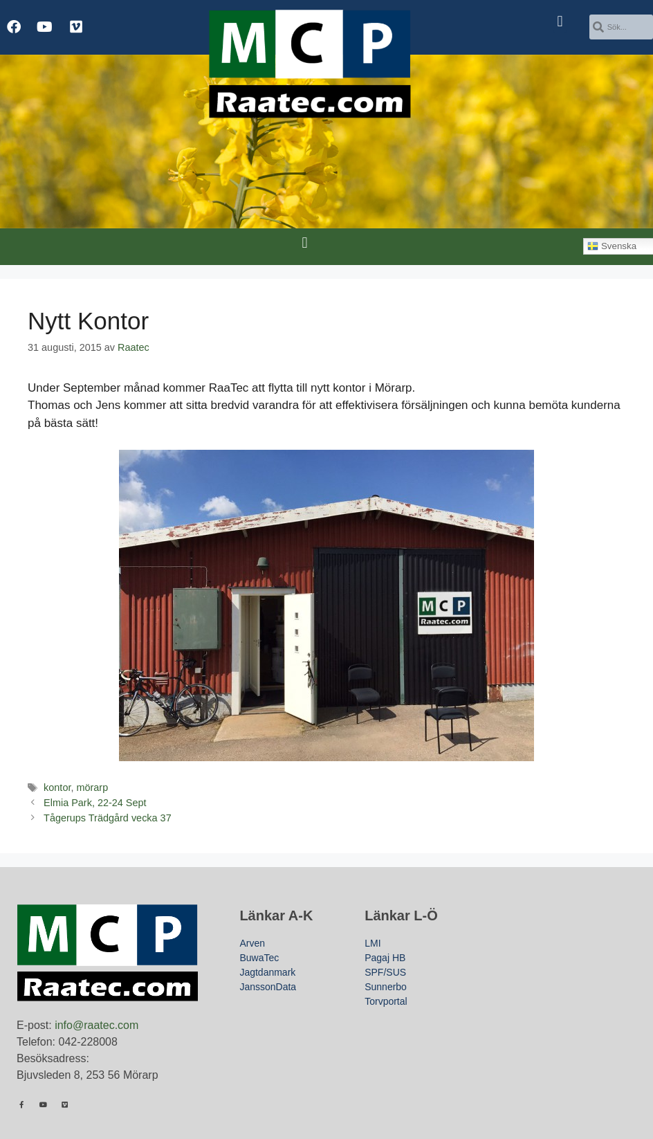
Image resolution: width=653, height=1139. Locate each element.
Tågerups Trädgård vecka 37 (108, 817)
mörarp (92, 787)
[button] (560, 21)
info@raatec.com (96, 1025)
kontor (57, 787)
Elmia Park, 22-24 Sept (95, 802)
